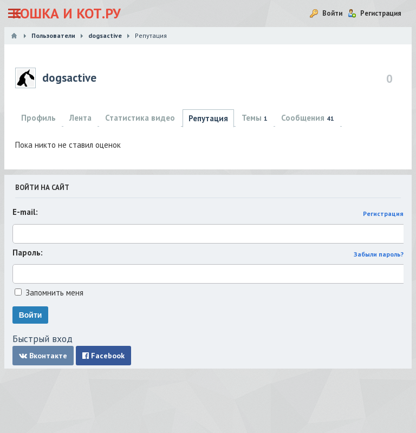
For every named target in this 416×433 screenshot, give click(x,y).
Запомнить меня (54, 292)
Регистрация (383, 213)
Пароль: (27, 252)
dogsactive (69, 77)
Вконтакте (43, 355)
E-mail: (25, 212)
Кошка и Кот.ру (66, 13)
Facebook (103, 355)
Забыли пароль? (379, 254)
